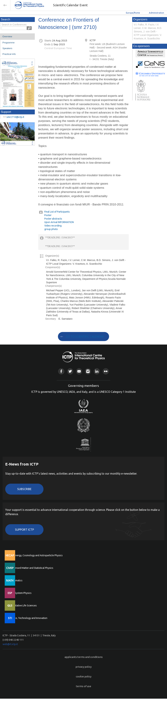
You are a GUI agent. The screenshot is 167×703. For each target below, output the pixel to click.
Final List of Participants (57, 211)
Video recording (53, 225)
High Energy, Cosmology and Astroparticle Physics (36, 555)
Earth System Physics (20, 593)
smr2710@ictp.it (15, 117)
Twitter (70, 371)
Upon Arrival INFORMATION (59, 222)
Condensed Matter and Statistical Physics (31, 568)
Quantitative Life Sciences (23, 605)
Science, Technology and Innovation (28, 618)
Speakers (7, 48)
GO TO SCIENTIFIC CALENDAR (85, 336)
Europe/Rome (133, 12)
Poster (47, 215)
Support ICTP (24, 529)
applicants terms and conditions (84, 656)
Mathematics (15, 580)
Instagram (88, 371)
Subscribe (24, 489)
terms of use (83, 686)
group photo (51, 229)
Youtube (79, 371)
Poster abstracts (53, 218)
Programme (8, 42)
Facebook (61, 371)
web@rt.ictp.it (10, 644)
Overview (7, 36)
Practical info (9, 54)
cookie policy (83, 676)
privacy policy (83, 666)
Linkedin (97, 371)
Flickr (106, 371)
